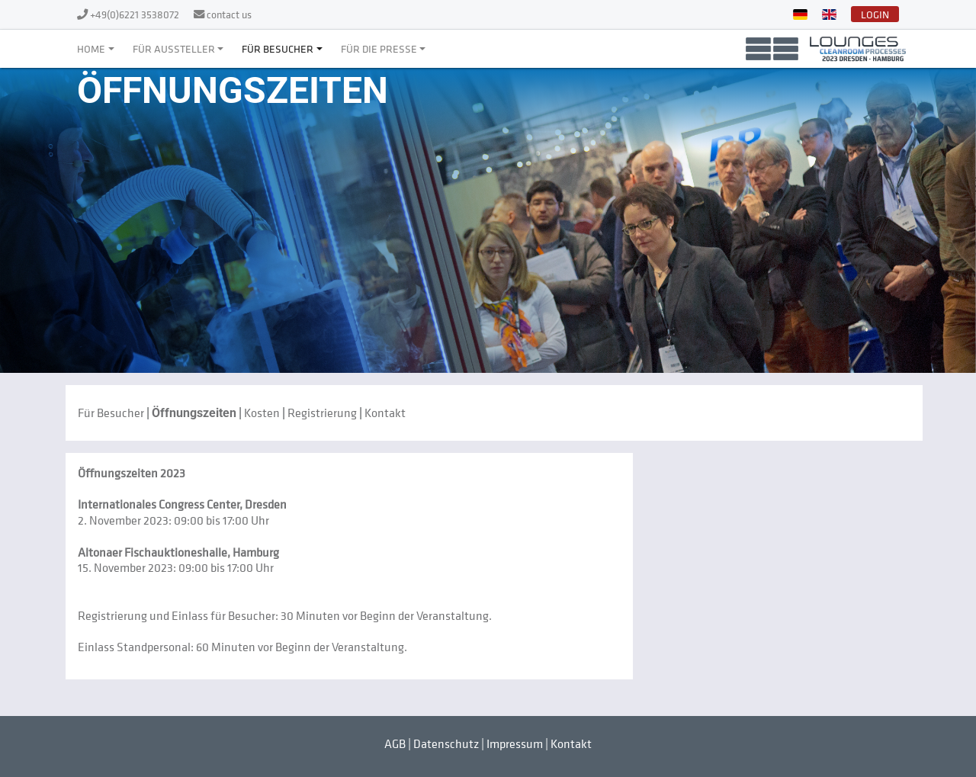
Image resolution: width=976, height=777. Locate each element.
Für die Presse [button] (379, 48)
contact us (229, 14)
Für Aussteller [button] (174, 48)
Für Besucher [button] (277, 48)
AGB (395, 743)
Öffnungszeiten (194, 413)
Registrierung (322, 412)
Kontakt (385, 412)
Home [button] (91, 48)
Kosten (262, 412)
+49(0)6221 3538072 (135, 14)
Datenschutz (446, 743)
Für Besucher (111, 412)
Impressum (514, 743)
